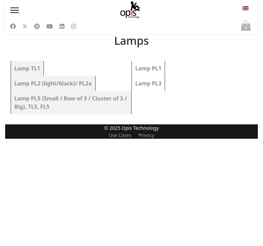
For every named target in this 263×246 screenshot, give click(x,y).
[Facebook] (13, 26)
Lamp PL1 (148, 68)
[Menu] (46, 10)
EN (245, 8)
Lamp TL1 (27, 68)
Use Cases (120, 242)
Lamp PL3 (148, 83)
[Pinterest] (37, 26)
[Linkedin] (62, 26)
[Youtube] (50, 26)
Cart (246, 27)
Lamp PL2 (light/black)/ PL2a (53, 83)
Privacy (146, 242)
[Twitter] (25, 26)
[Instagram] (73, 26)
